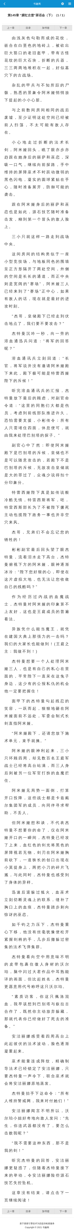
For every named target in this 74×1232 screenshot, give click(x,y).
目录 (28, 28)
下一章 (63, 28)
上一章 (10, 28)
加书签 (46, 28)
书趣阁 (37, 3)
